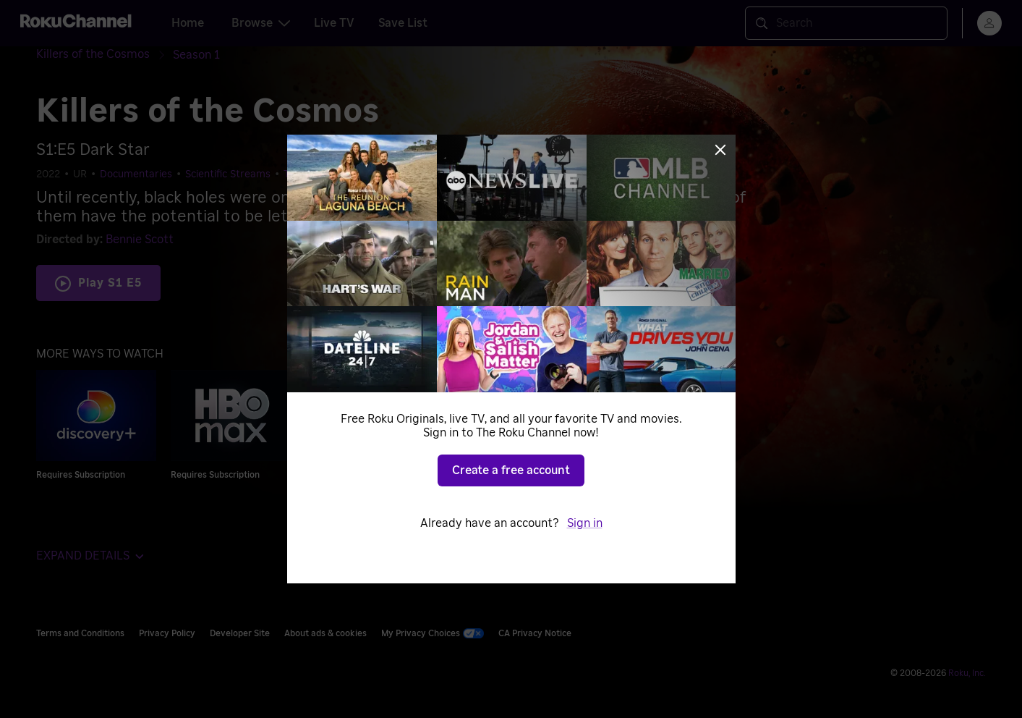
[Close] (720, 149)
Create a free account (511, 470)
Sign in (584, 523)
